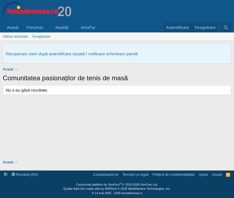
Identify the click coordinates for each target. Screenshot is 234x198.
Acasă (12, 27)
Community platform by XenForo (117, 184)
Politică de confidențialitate (173, 174)
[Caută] (226, 27)
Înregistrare (41, 36)
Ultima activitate (15, 36)
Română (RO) (25, 174)
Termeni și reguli (135, 174)
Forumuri (35, 27)
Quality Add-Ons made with (82, 188)
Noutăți (62, 27)
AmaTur (88, 27)
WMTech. (137, 188)
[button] (47, 27)
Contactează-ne (106, 174)
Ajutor (203, 174)
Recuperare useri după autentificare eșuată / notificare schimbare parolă (72, 53)
